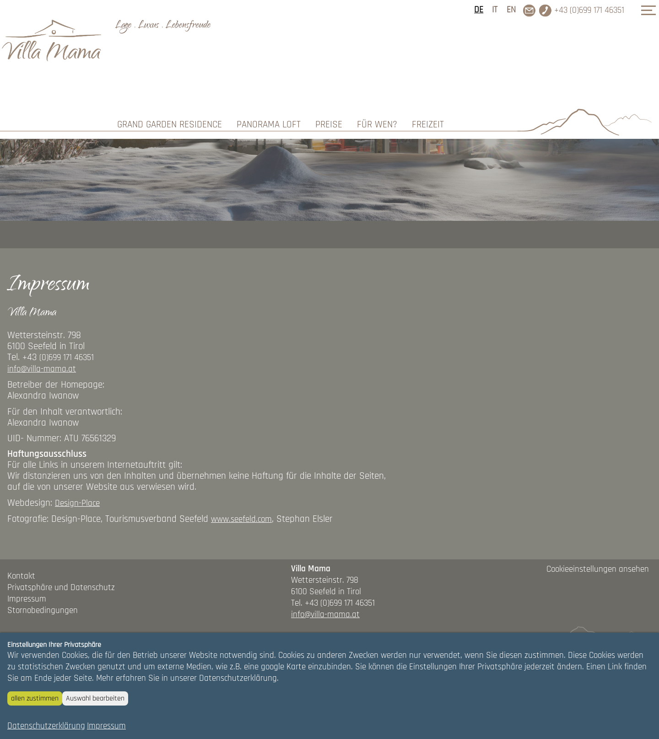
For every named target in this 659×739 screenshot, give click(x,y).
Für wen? (377, 55)
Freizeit (428, 55)
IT (494, 10)
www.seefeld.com (241, 585)
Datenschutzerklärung (46, 726)
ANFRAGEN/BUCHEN (594, 102)
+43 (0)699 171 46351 (589, 10)
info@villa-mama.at (41, 435)
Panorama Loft (269, 55)
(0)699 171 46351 (66, 423)
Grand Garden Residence (169, 55)
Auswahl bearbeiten (95, 698)
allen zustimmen (35, 698)
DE (478, 10)
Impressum (106, 726)
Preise (328, 55)
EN (511, 10)
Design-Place (77, 569)
